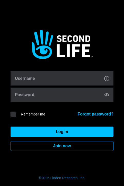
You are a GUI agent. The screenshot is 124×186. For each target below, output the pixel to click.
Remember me (33, 114)
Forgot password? (95, 114)
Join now (62, 146)
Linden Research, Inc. (67, 178)
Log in (62, 131)
